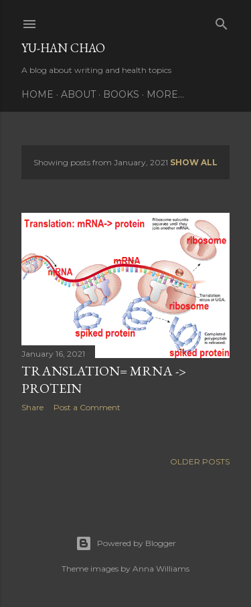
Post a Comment (87, 407)
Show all (194, 162)
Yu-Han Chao (63, 48)
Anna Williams (161, 568)
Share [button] (32, 407)
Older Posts (200, 461)
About (78, 94)
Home (37, 94)
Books (121, 94)
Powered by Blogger (126, 543)
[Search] (222, 21)
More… (165, 94)
